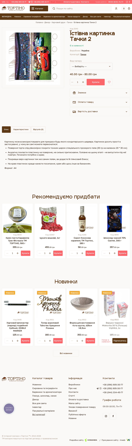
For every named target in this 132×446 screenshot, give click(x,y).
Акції (53, 2)
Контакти (85, 2)
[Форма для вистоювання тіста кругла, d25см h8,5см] (82, 304)
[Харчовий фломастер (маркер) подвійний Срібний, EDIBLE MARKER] (17, 304)
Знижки (59, 2)
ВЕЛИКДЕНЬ (6, 16)
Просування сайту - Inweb (116, 440)
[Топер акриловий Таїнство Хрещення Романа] (50, 304)
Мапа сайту (74, 403)
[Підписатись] (119, 340)
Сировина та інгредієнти (44, 388)
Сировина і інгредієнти (32, 16)
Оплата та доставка (72, 2)
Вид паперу (76, 61)
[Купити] (25, 253)
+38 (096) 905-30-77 (18, 2)
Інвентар (107, 16)
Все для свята (95, 16)
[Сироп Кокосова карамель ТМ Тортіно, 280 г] (82, 219)
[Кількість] (78, 82)
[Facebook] (129, 2)
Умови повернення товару (82, 407)
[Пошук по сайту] (54, 8)
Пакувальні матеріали (121, 16)
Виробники (74, 384)
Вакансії (73, 410)
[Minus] (7, 253)
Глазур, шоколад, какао (44, 395)
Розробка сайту (83, 440)
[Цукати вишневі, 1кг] (50, 219)
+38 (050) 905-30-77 (41, 2)
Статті (72, 395)
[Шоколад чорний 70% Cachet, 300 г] (114, 219)
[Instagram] (127, 2)
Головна (39, 22)
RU (7, 2)
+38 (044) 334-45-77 (113, 392)
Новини (72, 418)
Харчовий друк (58, 22)
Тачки (69, 22)
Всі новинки (66, 353)
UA (3, 2)
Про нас (73, 388)
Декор (85, 16)
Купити (95, 82)
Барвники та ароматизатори (54, 16)
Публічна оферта (77, 414)
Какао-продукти (74, 16)
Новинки (17, 16)
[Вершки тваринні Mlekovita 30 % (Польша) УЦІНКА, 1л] (114, 304)
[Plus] (17, 253)
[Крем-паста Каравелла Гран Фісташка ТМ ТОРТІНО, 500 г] (17, 219)
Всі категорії (38, 414)
